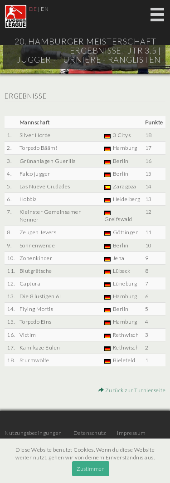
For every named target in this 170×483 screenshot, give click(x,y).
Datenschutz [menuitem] (89, 432)
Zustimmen (91, 468)
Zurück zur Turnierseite (132, 390)
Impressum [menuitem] (131, 432)
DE (33, 8)
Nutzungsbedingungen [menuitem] (33, 432)
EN (45, 8)
